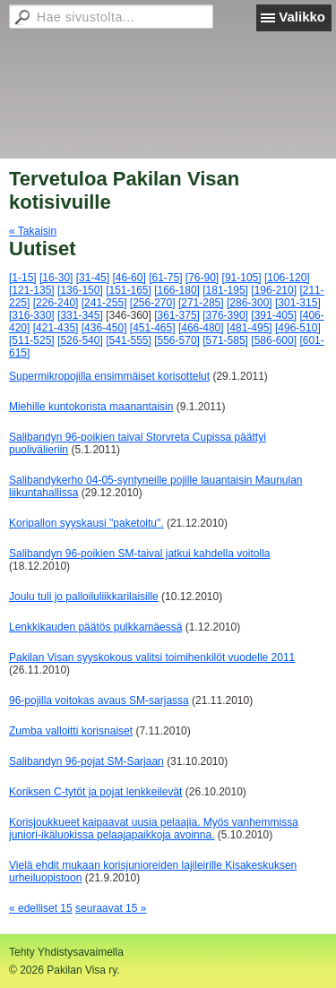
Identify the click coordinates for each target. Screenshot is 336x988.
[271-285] (201, 302)
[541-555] (128, 340)
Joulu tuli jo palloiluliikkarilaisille (84, 596)
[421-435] (56, 328)
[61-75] (165, 277)
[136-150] (80, 290)
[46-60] (128, 277)
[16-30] (56, 277)
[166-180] (177, 290)
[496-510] (298, 328)
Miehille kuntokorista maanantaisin (91, 406)
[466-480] (201, 328)
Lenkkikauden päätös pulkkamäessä (95, 627)
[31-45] (92, 277)
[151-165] (128, 290)
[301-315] (298, 302)
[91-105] (242, 277)
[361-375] (177, 315)
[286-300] (249, 302)
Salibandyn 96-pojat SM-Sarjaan (86, 761)
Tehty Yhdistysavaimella (66, 952)
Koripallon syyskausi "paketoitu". (86, 523)
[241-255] (104, 302)
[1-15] (23, 277)
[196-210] (274, 290)
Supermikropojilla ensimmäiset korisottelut (109, 376)
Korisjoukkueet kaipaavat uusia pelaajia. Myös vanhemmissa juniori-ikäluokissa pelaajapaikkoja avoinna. (153, 828)
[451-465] (153, 328)
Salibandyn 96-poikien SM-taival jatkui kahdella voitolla (140, 553)
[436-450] (104, 328)
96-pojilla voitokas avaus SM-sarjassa (99, 700)
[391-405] (274, 315)
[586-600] (274, 340)
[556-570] (177, 340)
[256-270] (153, 302)
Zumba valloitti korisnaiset (71, 731)
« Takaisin (32, 231)
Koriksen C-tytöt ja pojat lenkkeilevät (95, 792)
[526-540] (80, 340)
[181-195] (225, 290)
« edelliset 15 (41, 908)
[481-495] (249, 328)
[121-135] (32, 290)
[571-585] (225, 340)
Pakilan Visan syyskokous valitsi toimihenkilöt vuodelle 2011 (152, 657)
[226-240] (56, 302)
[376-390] (225, 315)
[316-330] (32, 315)
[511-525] (32, 340)
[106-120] (287, 277)
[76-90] (202, 277)
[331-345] (80, 315)
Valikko (302, 16)
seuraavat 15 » (110, 908)
